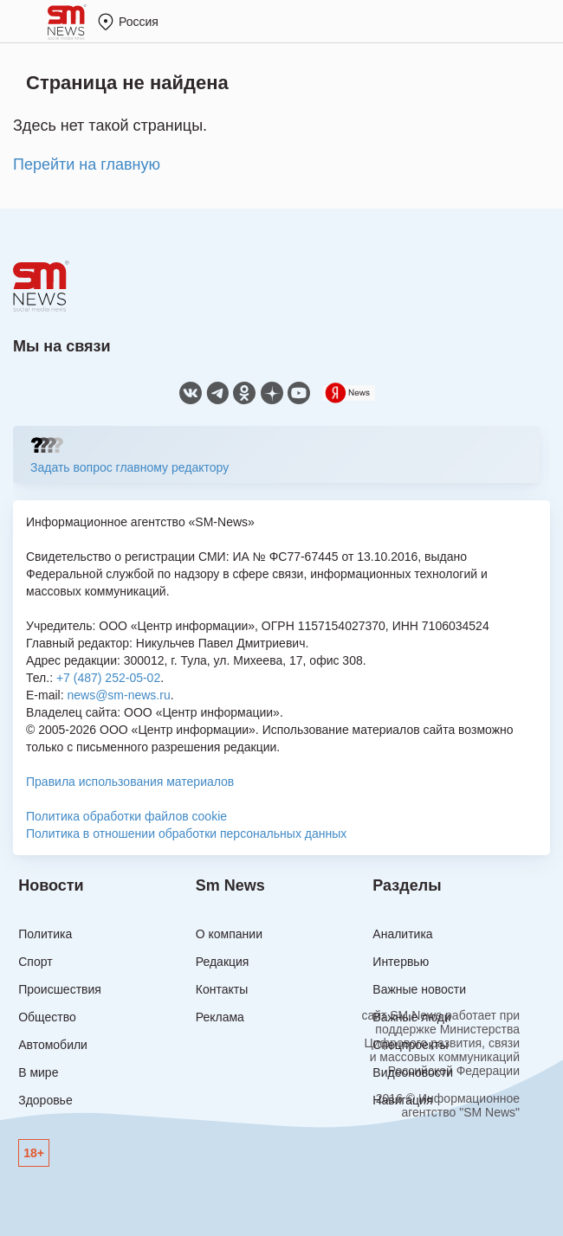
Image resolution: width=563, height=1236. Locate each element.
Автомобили (52, 1045)
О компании (229, 934)
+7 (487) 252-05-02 (108, 678)
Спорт (35, 962)
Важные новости (419, 989)
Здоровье (45, 1100)
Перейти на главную (86, 164)
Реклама (220, 1017)
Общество (47, 1017)
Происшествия (59, 989)
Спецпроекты (410, 1045)
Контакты (222, 989)
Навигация (402, 1100)
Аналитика (402, 934)
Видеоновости (412, 1072)
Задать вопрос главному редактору (129, 467)
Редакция (222, 962)
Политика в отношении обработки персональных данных (186, 833)
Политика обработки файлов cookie (126, 816)
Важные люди (411, 1017)
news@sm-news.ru (118, 695)
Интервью (400, 962)
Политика (45, 934)
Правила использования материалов (130, 782)
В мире (38, 1072)
